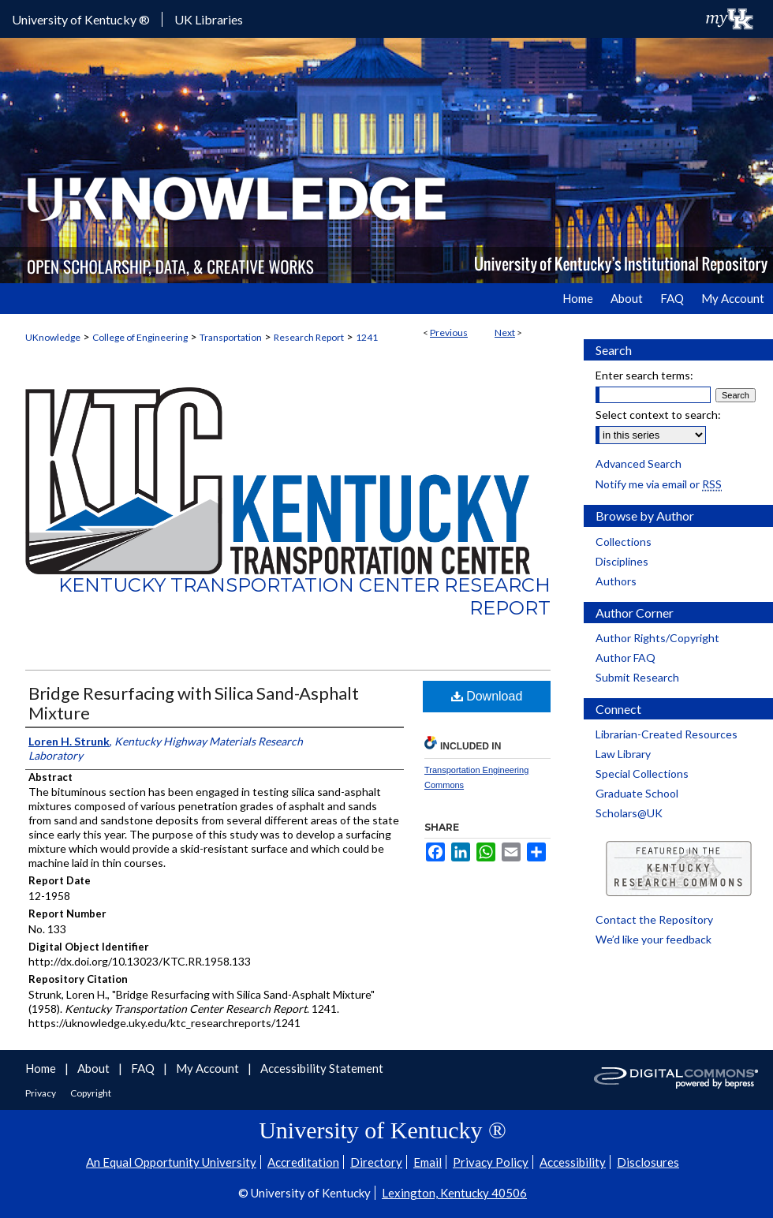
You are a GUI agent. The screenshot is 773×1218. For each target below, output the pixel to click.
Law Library (623, 753)
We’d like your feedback (653, 939)
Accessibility (573, 1162)
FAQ (144, 1068)
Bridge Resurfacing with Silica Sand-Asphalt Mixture (193, 702)
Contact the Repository (654, 919)
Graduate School (637, 793)
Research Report (309, 337)
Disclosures (648, 1162)
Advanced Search (639, 463)
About (94, 1068)
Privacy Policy (490, 1162)
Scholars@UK (629, 813)
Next (505, 332)
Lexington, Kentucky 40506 (454, 1193)
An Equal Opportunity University (171, 1162)
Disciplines (622, 561)
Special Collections (642, 773)
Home (41, 1068)
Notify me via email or (659, 484)
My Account (208, 1068)
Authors (616, 581)
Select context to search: (658, 414)
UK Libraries (208, 19)
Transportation (231, 337)
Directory (376, 1162)
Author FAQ (625, 657)
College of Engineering (140, 337)
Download (487, 696)
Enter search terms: (644, 375)
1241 (367, 337)
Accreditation (303, 1162)
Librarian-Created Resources (667, 734)
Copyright (90, 1093)
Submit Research (637, 677)
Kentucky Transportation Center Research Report (304, 596)
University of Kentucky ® (81, 19)
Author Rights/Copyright (657, 637)
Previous (449, 332)
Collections (624, 541)
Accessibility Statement (321, 1068)
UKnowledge (52, 337)
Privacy (41, 1093)
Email (427, 1162)
